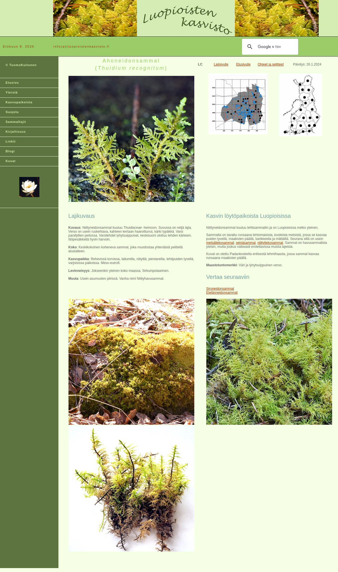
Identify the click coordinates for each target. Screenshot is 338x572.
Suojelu (12, 112)
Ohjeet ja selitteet (271, 64)
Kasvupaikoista (19, 102)
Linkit (11, 141)
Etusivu (12, 82)
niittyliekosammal (270, 243)
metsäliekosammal (220, 243)
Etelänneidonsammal (222, 293)
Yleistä (12, 92)
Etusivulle (243, 64)
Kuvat (11, 161)
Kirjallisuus (16, 131)
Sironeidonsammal (220, 289)
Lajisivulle (221, 64)
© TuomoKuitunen (21, 65)
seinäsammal (246, 243)
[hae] (269, 46)
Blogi (10, 151)
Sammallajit (16, 121)
